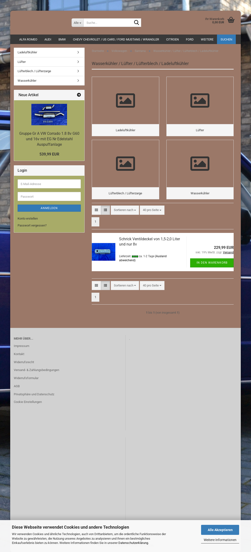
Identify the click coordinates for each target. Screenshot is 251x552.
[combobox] (125, 210)
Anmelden (49, 208)
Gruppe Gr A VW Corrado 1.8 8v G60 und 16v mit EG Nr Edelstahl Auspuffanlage (49, 139)
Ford (190, 39)
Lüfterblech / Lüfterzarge (34, 71)
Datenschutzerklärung (133, 543)
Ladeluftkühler (27, 52)
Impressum (21, 346)
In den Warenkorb (212, 262)
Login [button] (224, 7)
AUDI (47, 39)
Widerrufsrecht (24, 362)
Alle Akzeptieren (220, 530)
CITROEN (172, 39)
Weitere (207, 39)
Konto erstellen (28, 218)
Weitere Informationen (220, 540)
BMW (62, 39)
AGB (17, 386)
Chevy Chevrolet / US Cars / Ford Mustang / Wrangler (116, 39)
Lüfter (22, 62)
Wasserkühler (27, 80)
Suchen (226, 39)
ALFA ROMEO (28, 39)
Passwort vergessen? (32, 225)
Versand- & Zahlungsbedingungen (36, 370)
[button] (96, 210)
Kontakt (19, 354)
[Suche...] (77, 22)
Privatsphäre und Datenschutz (34, 394)
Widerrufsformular (26, 378)
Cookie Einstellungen (28, 402)
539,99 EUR (49, 154)
